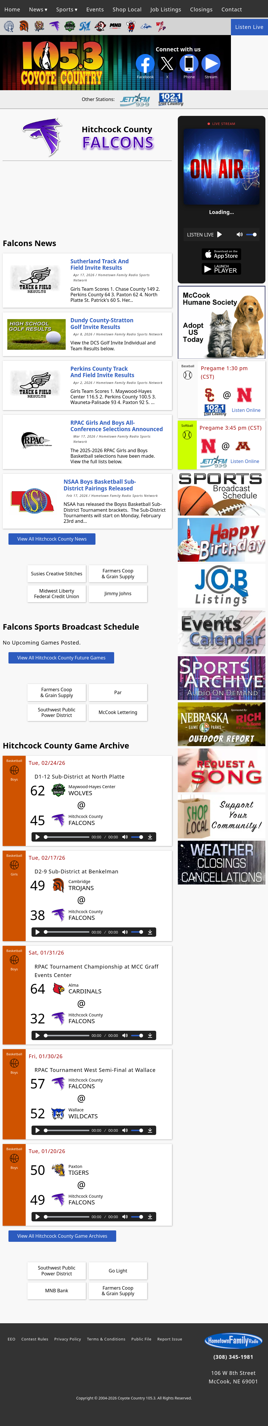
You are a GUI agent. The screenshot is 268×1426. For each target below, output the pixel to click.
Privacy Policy (67, 1339)
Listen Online (246, 410)
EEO (11, 1339)
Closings (201, 9)
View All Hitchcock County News (52, 539)
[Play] (37, 837)
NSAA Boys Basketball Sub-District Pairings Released (100, 485)
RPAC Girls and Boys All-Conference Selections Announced (116, 426)
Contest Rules (34, 1339)
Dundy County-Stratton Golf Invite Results (101, 323)
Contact (232, 9)
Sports (65, 9)
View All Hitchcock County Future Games (61, 657)
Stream (210, 66)
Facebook (145, 66)
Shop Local (127, 9)
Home (12, 9)
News (36, 9)
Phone (189, 66)
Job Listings (165, 9)
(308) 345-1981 (233, 1356)
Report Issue (169, 1339)
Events (95, 9)
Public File (141, 1339)
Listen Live (249, 26)
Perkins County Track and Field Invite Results (102, 372)
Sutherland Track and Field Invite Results (99, 264)
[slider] (66, 837)
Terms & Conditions (106, 1339)
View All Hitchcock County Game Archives (62, 1236)
